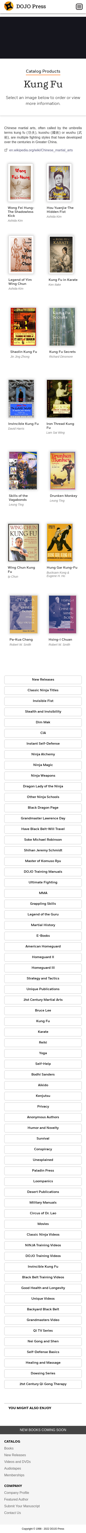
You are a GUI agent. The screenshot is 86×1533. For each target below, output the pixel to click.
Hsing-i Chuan (60, 639)
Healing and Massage (43, 1363)
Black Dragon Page (43, 808)
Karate (43, 1032)
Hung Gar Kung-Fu (62, 567)
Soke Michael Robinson (43, 840)
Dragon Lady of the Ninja (43, 786)
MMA (43, 893)
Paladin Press (43, 1170)
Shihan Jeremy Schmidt (43, 850)
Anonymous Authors (43, 1117)
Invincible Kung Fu (23, 424)
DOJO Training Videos (43, 1256)
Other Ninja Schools (43, 797)
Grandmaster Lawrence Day (43, 818)
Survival (43, 1138)
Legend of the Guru (43, 914)
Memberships (14, 1475)
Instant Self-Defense (43, 743)
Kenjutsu (43, 1096)
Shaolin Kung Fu (23, 352)
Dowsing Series (43, 1373)
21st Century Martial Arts (43, 1000)
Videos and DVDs (17, 1462)
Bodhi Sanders (43, 1074)
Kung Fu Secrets (62, 352)
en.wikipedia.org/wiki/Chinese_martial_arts (38, 150)
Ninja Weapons (43, 775)
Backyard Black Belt (43, 1309)
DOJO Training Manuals (43, 872)
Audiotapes (12, 1468)
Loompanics (43, 1181)
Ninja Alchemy (43, 754)
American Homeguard (43, 946)
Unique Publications (43, 989)
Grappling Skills (43, 904)
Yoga (43, 1053)
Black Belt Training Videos (43, 1277)
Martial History (43, 925)
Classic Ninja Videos (43, 1234)
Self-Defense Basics (43, 1352)
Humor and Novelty (43, 1128)
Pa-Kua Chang (21, 639)
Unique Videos (43, 1298)
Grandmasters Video (43, 1320)
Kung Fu (43, 1021)
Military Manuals (43, 1202)
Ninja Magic (43, 765)
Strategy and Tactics (43, 978)
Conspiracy (43, 1149)
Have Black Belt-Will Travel (43, 829)
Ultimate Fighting (43, 882)
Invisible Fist (43, 701)
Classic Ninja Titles (43, 690)
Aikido (43, 1085)
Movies (43, 1224)
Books (8, 1448)
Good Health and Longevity (43, 1288)
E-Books (43, 936)
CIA (43, 733)
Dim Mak (43, 722)
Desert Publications (43, 1192)
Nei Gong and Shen (43, 1341)
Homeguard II (43, 957)
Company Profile (16, 1492)
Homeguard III (43, 968)
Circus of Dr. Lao (43, 1213)
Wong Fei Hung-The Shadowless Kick (21, 212)
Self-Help (43, 1064)
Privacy (43, 1106)
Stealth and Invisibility (43, 711)
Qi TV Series (43, 1331)
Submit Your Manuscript (22, 1506)
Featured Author (16, 1499)
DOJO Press (25, 6)
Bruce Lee (43, 1010)
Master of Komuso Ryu (43, 861)
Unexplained (43, 1160)
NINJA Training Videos (43, 1245)
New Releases (43, 679)
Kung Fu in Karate (63, 280)
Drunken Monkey (63, 496)
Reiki (43, 1042)
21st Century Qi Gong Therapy (43, 1384)
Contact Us (12, 1513)
